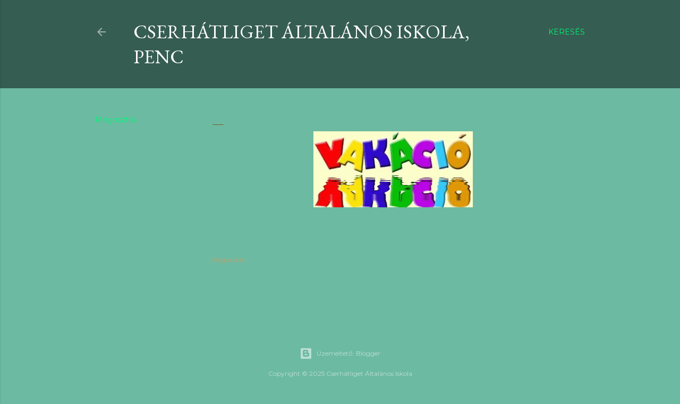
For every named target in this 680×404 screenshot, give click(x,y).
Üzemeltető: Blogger (340, 353)
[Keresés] (566, 32)
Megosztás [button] (116, 119)
